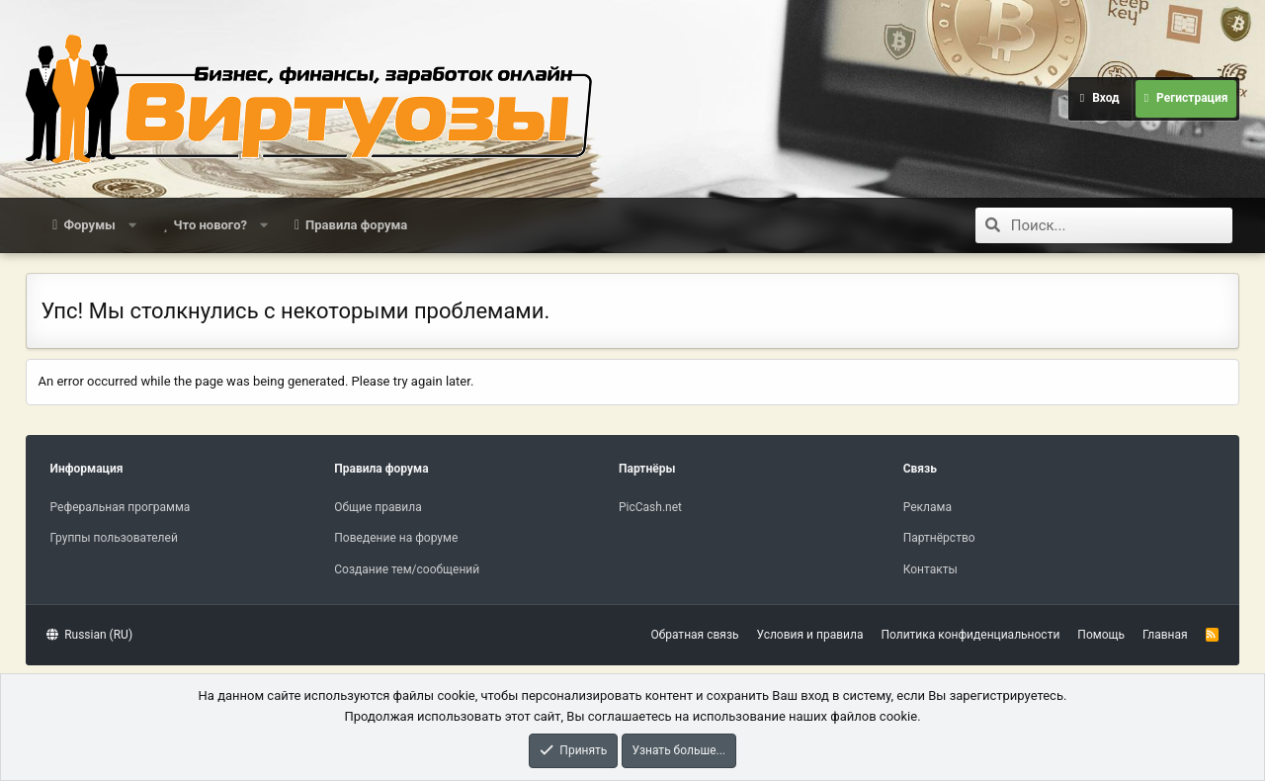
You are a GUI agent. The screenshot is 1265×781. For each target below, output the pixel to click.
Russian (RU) (89, 635)
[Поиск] (1121, 225)
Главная (1165, 635)
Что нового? (210, 224)
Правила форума (356, 224)
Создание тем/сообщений (406, 569)
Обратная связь (694, 635)
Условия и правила (810, 635)
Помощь (1101, 635)
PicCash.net (650, 507)
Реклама (927, 507)
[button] (132, 225)
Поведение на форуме (396, 538)
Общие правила (377, 507)
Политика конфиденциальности (970, 635)
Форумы (89, 224)
